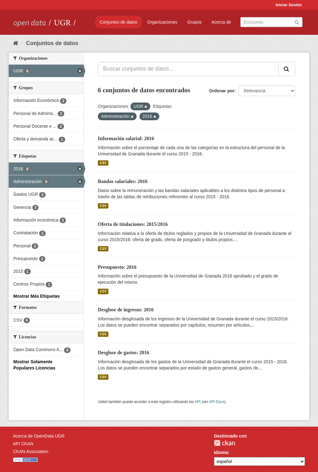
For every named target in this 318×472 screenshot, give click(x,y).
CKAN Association (30, 451)
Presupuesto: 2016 (117, 267)
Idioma (221, 452)
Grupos (194, 22)
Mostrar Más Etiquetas (36, 296)
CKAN (224, 443)
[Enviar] (296, 21)
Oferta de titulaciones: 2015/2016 (133, 224)
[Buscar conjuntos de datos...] (188, 69)
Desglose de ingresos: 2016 (126, 309)
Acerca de (221, 22)
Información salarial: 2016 (126, 138)
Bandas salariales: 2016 (123, 181)
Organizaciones (162, 22)
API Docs (217, 402)
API (198, 402)
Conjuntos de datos (118, 22)
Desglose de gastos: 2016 (123, 352)
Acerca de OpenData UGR (39, 435)
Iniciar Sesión (288, 4)
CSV (103, 163)
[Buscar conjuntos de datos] (271, 22)
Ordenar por (221, 90)
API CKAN (23, 443)
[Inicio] (15, 43)
